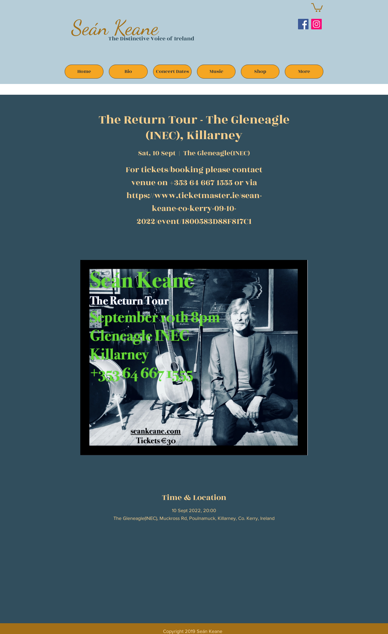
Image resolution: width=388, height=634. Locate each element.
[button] (317, 7)
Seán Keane (114, 27)
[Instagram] (316, 24)
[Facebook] (303, 24)
